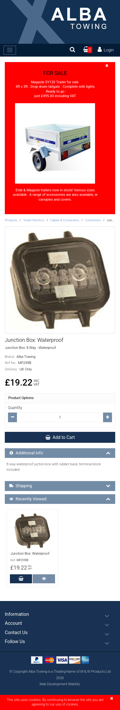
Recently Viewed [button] (60, 499)
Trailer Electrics (33, 220)
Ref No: (10, 363)
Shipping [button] (60, 486)
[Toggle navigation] (10, 50)
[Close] (107, 65)
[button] (60, 614)
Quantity (15, 407)
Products (11, 220)
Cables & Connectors (64, 220)
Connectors (93, 220)
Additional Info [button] (60, 453)
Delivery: (11, 369)
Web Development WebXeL (59, 684)
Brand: (10, 357)
